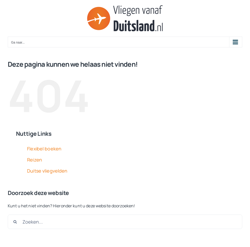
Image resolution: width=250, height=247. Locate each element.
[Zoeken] (15, 222)
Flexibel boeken (44, 149)
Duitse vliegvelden (47, 171)
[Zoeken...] (125, 222)
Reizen (34, 160)
